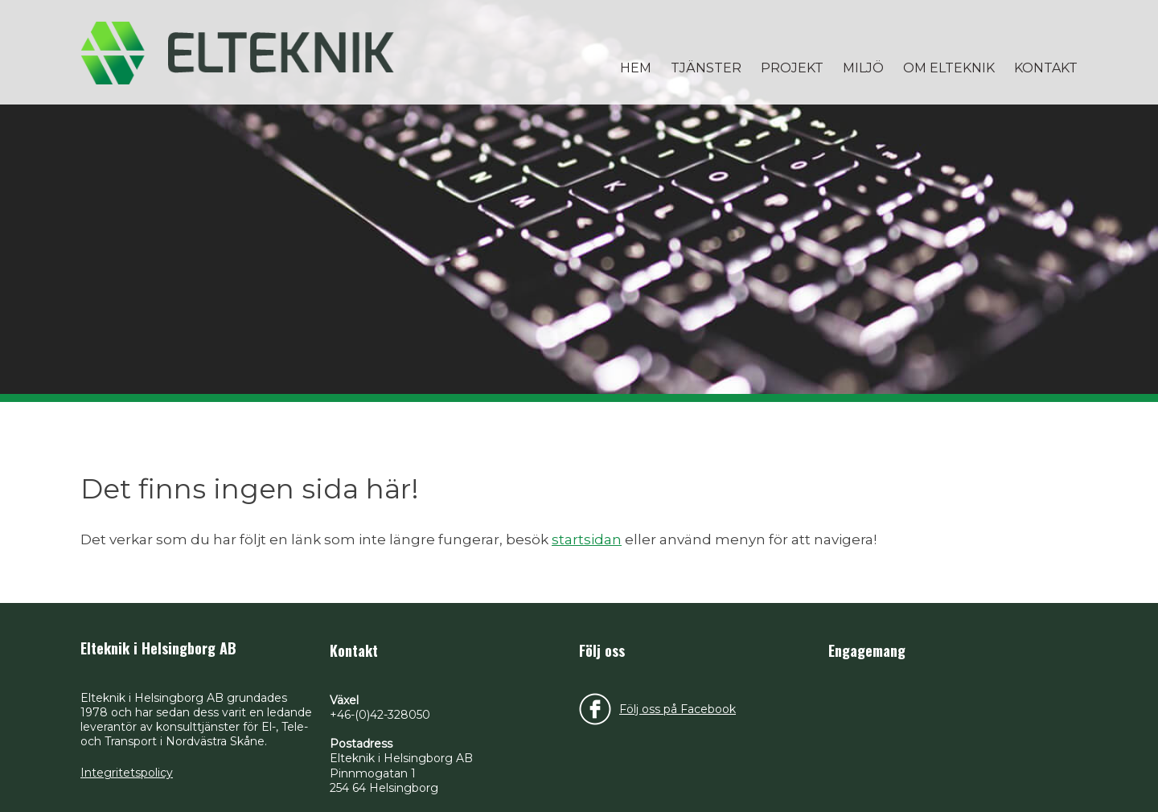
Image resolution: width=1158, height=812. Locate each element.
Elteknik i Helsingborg (237, 52)
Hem (635, 68)
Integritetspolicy (126, 772)
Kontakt (1046, 68)
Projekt (792, 68)
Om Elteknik (949, 68)
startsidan (587, 539)
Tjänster (706, 68)
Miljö (863, 68)
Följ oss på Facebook (677, 709)
